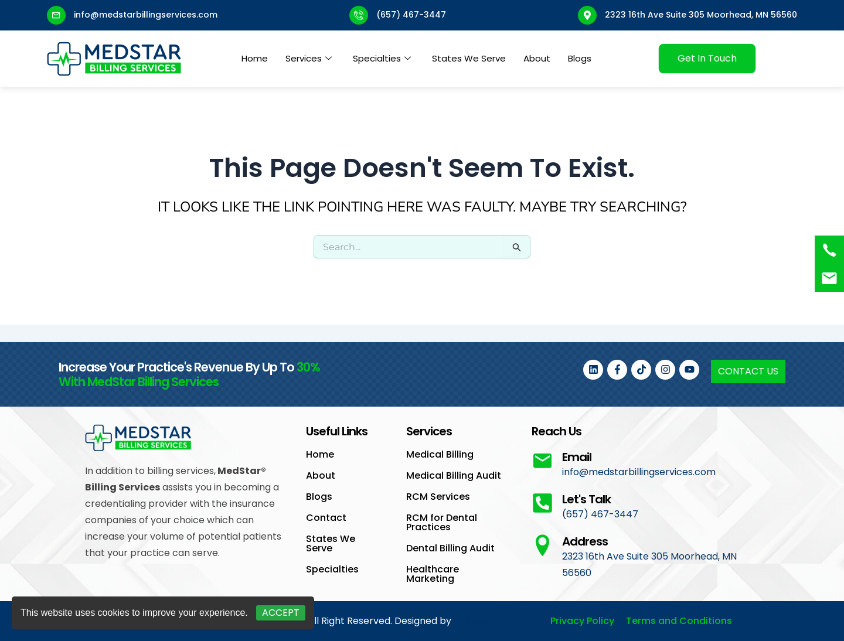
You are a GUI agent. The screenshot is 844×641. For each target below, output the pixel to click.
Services (308, 58)
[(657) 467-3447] (829, 250)
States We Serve (469, 58)
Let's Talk (586, 499)
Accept (281, 612)
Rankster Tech (487, 621)
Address (585, 541)
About (536, 58)
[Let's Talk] (542, 503)
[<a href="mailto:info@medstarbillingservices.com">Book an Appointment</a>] (829, 278)
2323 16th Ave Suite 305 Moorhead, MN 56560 (701, 15)
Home (254, 58)
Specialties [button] (382, 58)
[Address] (542, 545)
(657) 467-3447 (411, 15)
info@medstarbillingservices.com (145, 15)
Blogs (579, 58)
